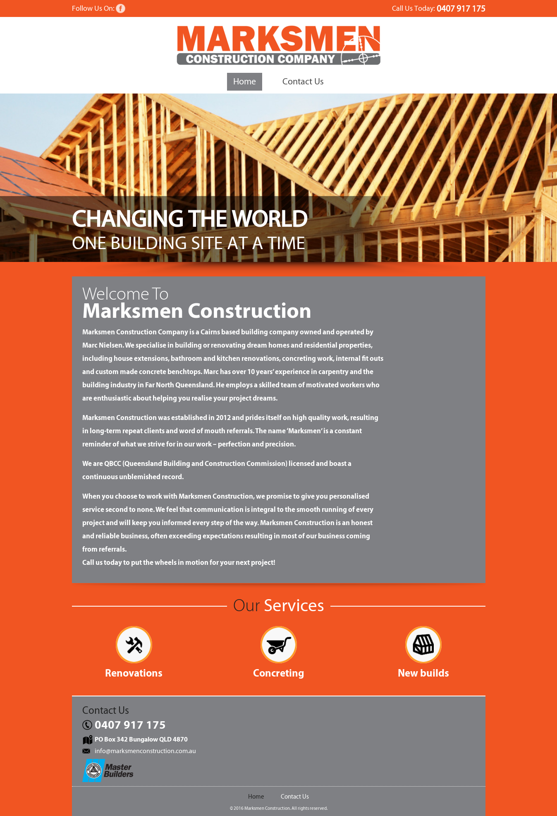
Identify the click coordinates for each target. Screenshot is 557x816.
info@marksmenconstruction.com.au (145, 751)
